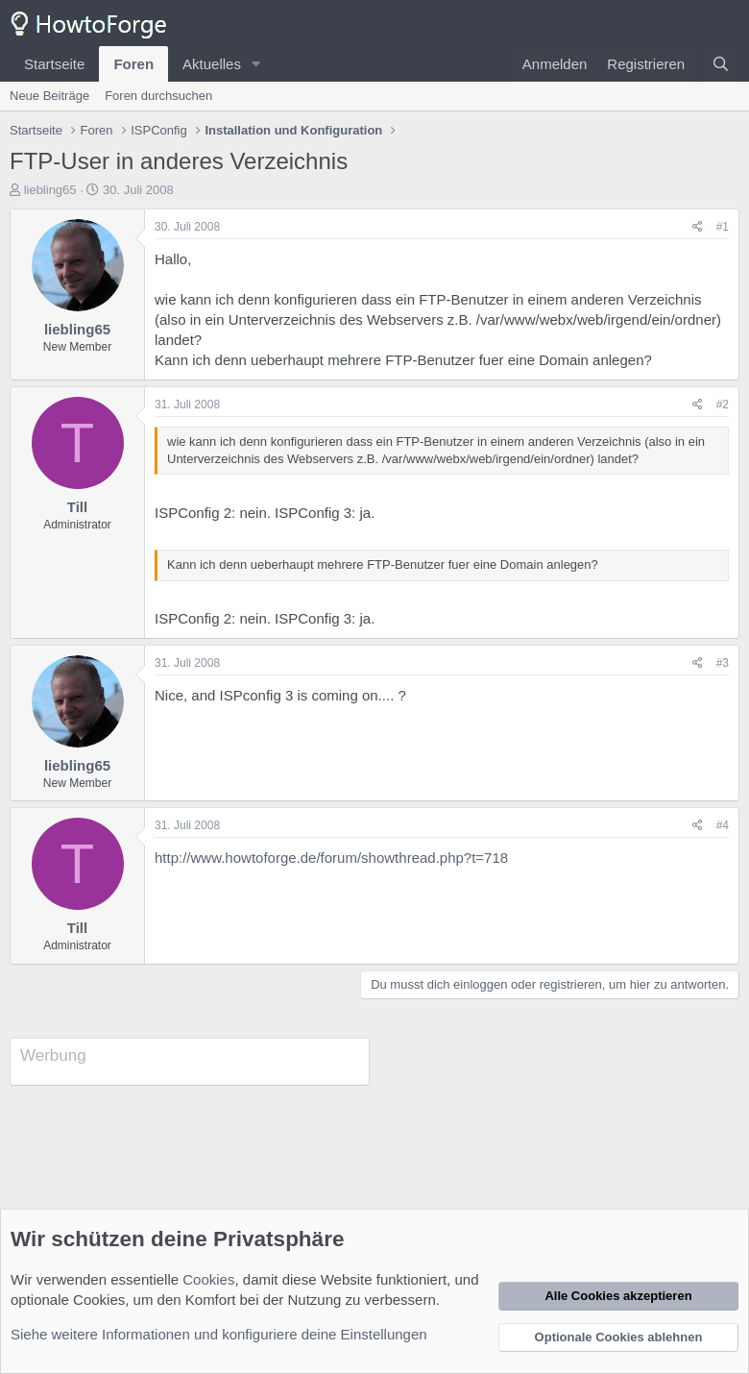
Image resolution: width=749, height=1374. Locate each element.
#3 (722, 663)
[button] (256, 64)
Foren (133, 64)
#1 (722, 226)
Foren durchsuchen (158, 95)
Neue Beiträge (49, 95)
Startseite (54, 64)
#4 (722, 825)
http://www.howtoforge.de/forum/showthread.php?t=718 (331, 857)
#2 (722, 404)
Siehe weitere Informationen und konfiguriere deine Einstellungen (219, 1334)
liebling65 (50, 190)
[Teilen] (698, 227)
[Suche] (720, 64)
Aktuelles (211, 64)
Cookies (208, 1279)
